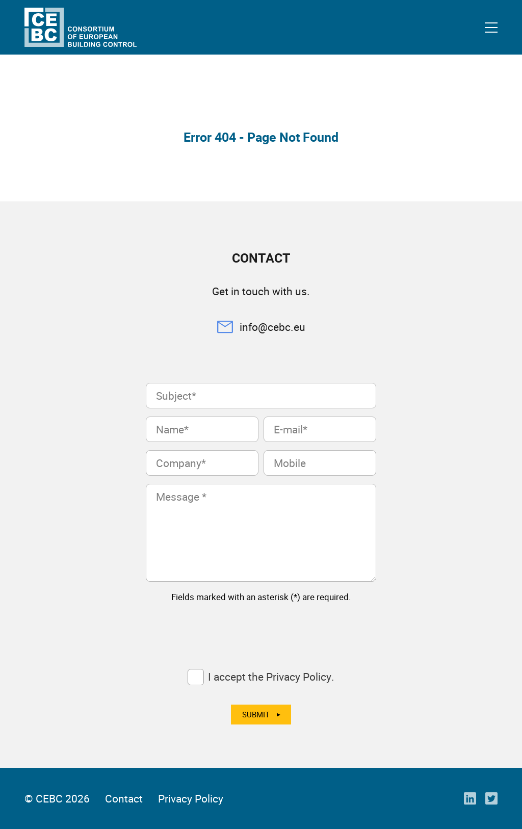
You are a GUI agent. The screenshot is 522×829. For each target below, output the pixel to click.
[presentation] (223, 631)
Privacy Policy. (300, 676)
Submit (256, 714)
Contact (124, 798)
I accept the (271, 676)
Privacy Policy (190, 798)
